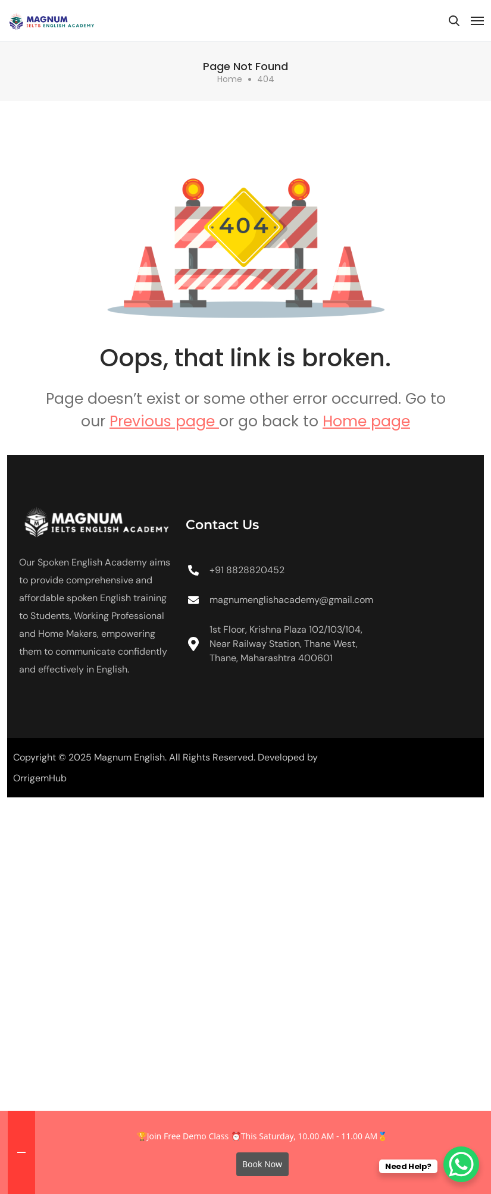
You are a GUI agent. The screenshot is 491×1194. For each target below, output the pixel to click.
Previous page (164, 421)
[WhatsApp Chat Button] (461, 1164)
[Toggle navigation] (477, 20)
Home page (366, 421)
